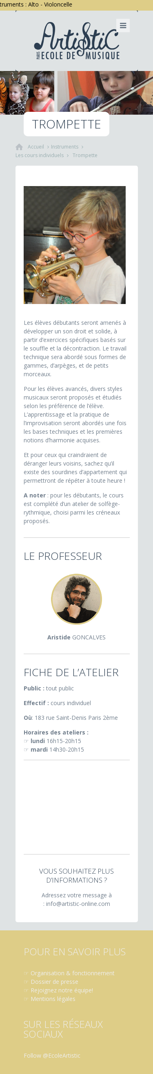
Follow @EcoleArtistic (52, 1055)
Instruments (64, 146)
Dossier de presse (54, 981)
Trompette (85, 155)
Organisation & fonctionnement (73, 973)
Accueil (36, 146)
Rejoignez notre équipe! (62, 990)
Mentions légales (53, 999)
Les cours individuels (40, 155)
